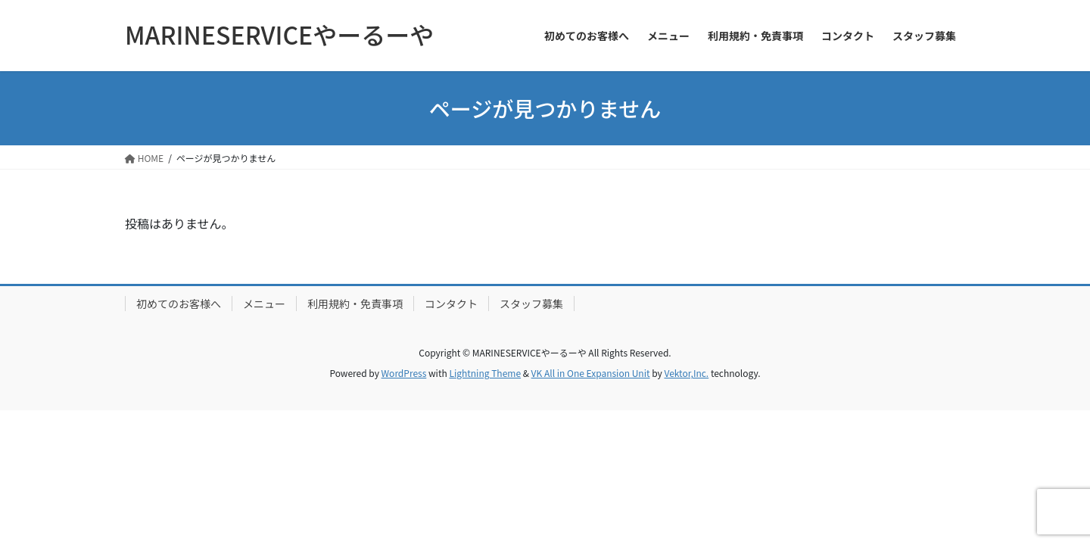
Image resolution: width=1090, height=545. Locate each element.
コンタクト (451, 303)
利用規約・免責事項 (355, 303)
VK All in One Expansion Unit (590, 372)
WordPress (404, 372)
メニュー (264, 303)
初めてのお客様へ (178, 303)
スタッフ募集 (531, 303)
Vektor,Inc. (686, 372)
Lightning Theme (485, 372)
